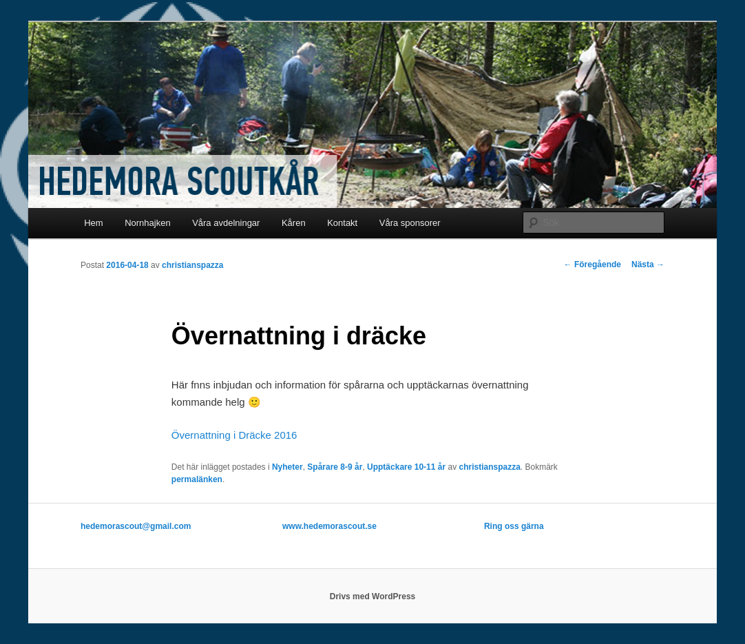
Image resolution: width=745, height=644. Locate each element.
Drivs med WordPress (373, 596)
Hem (93, 223)
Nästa (647, 264)
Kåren (294, 223)
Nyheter (287, 467)
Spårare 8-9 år (334, 467)
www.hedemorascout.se (329, 526)
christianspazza (192, 265)
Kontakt (342, 223)
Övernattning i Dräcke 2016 (234, 435)
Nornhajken (148, 223)
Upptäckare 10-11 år (406, 467)
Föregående (592, 264)
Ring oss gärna (514, 526)
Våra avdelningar (226, 223)
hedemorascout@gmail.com (136, 526)
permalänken (196, 479)
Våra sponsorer (410, 223)
